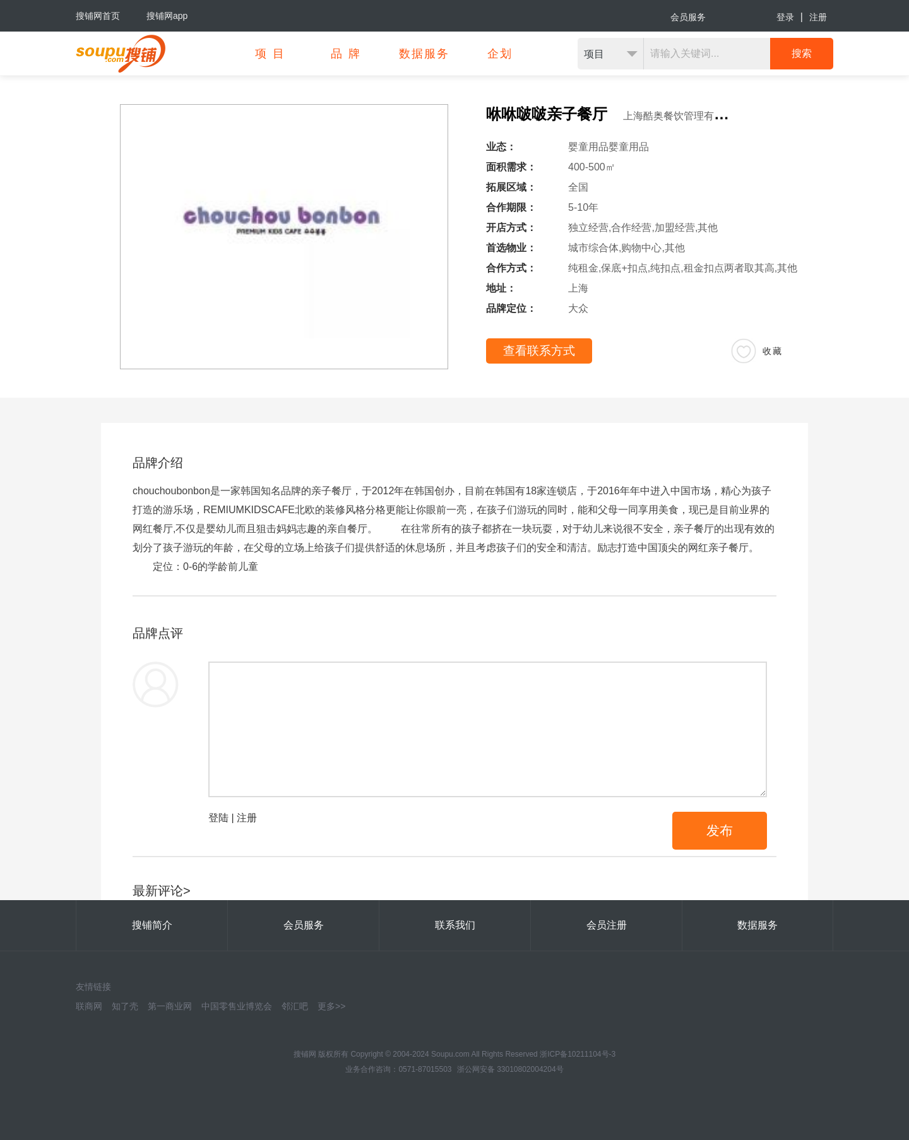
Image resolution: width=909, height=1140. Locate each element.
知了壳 (125, 1006)
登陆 (218, 817)
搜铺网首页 (98, 16)
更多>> (331, 1006)
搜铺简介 (152, 925)
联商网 (89, 1006)
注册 (818, 17)
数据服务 (757, 925)
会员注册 (606, 925)
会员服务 (688, 17)
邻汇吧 (295, 1006)
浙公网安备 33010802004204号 (510, 1069)
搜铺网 (305, 1054)
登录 (785, 17)
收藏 (773, 351)
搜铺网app (166, 16)
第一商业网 (170, 1006)
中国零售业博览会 (236, 1006)
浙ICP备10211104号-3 (577, 1054)
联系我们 (455, 925)
